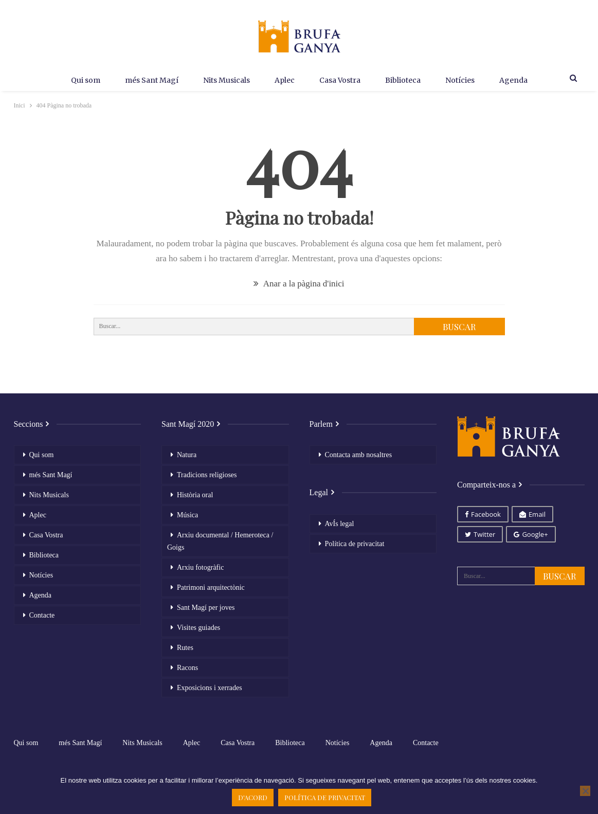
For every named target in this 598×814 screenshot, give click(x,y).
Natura (186, 455)
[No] (585, 791)
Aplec (283, 80)
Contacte (42, 615)
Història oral (195, 495)
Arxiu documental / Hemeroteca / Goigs (220, 541)
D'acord (252, 797)
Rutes (185, 648)
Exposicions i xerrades (209, 688)
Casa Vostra (340, 80)
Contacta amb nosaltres (358, 455)
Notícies (465, 80)
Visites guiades (198, 627)
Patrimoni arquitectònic (211, 587)
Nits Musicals (223, 80)
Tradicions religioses (207, 475)
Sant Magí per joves (205, 607)
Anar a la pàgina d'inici (298, 283)
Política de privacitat (355, 544)
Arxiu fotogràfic (200, 567)
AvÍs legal (339, 524)
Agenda (520, 80)
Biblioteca (406, 80)
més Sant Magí (146, 80)
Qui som (78, 80)
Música (187, 515)
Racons (187, 668)
